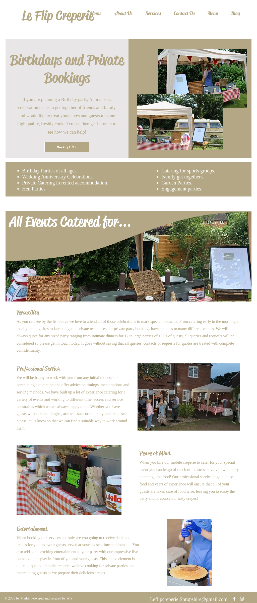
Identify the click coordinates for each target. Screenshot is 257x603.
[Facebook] (234, 598)
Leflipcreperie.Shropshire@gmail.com (188, 599)
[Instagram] (241, 598)
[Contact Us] (66, 147)
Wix (70, 598)
